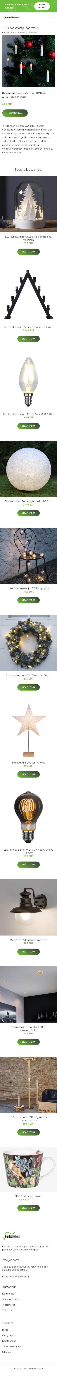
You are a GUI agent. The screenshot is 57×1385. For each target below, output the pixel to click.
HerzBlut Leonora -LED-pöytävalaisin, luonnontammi (28, 1119)
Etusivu (6, 32)
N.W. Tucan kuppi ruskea (28, 1196)
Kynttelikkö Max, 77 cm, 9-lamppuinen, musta (28, 327)
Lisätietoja (15, 113)
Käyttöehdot (9, 1340)
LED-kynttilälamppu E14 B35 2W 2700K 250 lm (28, 414)
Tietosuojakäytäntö (12, 1346)
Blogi (5, 1329)
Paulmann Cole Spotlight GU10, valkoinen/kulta (29, 1029)
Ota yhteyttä (9, 1335)
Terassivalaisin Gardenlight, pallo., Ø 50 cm (28, 501)
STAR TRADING (38, 93)
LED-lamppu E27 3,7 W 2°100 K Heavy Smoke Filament (28, 851)
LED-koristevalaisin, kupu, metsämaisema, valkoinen (28, 238)
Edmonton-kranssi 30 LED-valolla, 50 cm (28, 675)
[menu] (51, 17)
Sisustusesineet (10, 1299)
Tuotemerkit (22, 93)
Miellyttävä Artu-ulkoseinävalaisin (28, 940)
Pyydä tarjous (42, 5)
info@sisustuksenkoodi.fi (15, 1276)
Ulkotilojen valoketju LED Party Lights (28, 588)
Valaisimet (7, 1310)
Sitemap (6, 1352)
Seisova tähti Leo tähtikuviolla (28, 762)
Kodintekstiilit (9, 1293)
